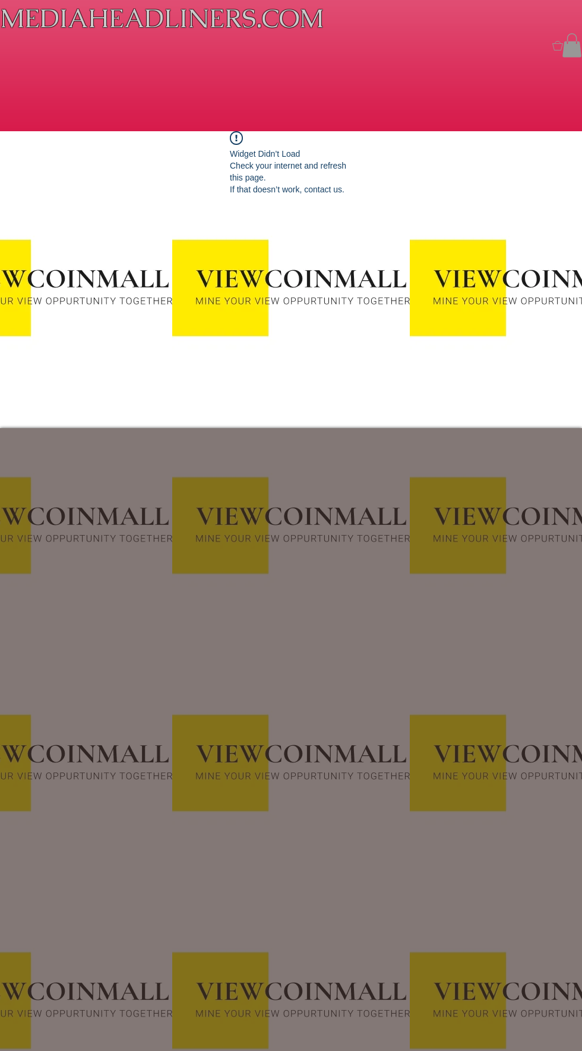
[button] (572, 45)
